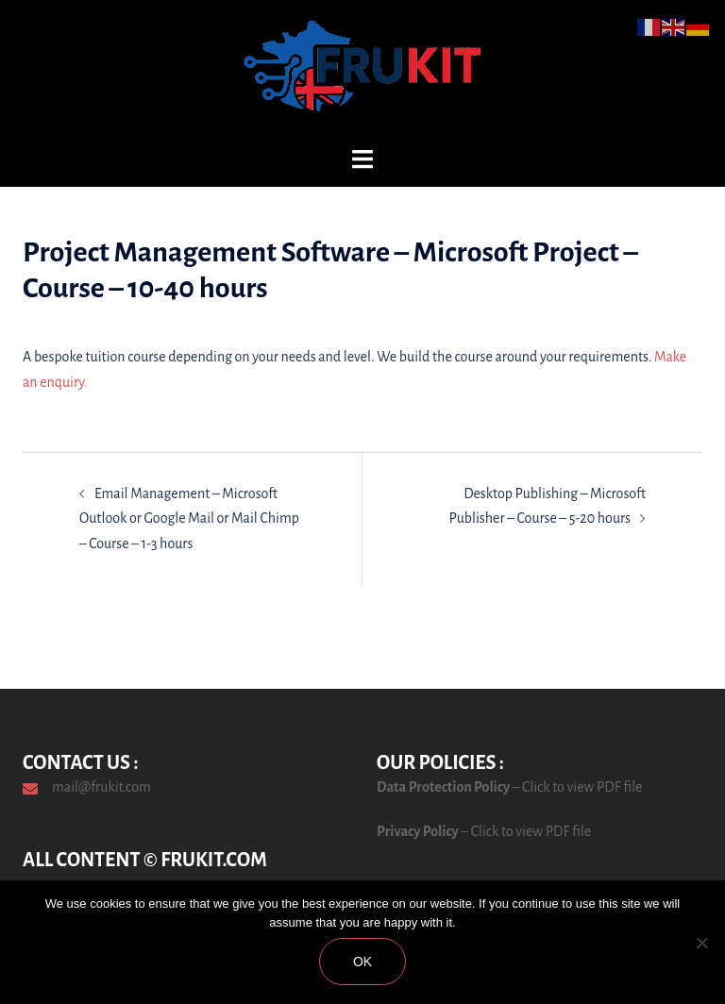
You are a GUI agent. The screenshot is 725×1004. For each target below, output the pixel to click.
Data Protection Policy (443, 787)
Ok (362, 961)
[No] (701, 942)
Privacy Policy (418, 831)
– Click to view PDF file (576, 787)
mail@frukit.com (101, 787)
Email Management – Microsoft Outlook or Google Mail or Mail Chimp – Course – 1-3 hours (189, 519)
